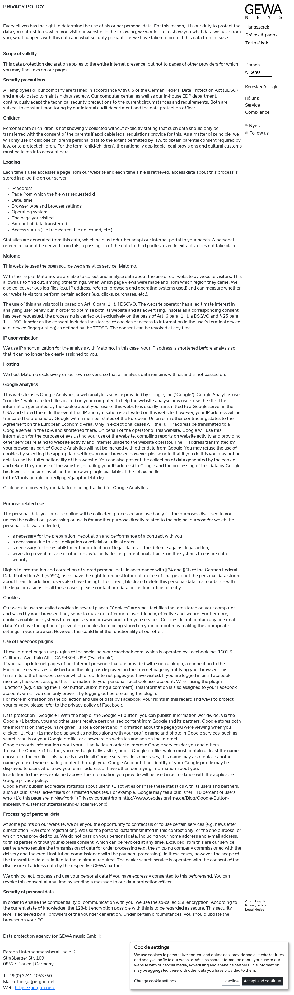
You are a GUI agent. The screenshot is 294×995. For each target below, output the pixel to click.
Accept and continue (262, 981)
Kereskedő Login (262, 87)
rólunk (252, 98)
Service (252, 105)
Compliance (257, 112)
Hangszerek (257, 27)
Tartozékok (256, 43)
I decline (231, 981)
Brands (252, 65)
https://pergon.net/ (35, 988)
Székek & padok (261, 35)
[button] (268, 125)
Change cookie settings (155, 981)
